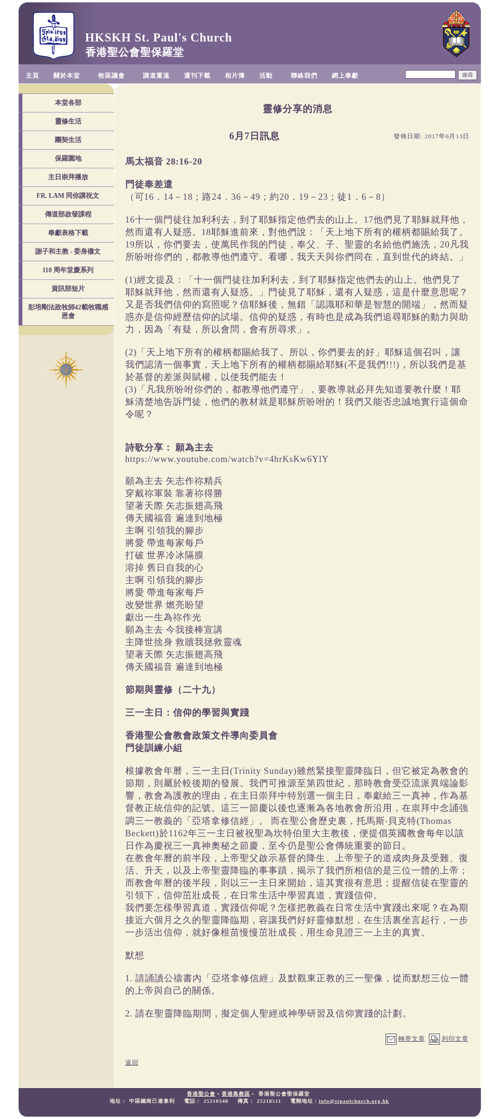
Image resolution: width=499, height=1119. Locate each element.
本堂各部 (68, 102)
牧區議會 (111, 75)
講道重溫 (156, 75)
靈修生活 (68, 121)
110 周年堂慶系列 (68, 270)
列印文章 (455, 1038)
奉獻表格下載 (68, 232)
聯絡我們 (304, 75)
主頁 (32, 75)
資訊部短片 (68, 288)
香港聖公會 (201, 1094)
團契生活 (68, 140)
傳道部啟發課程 (68, 214)
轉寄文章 (411, 1038)
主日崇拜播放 (68, 177)
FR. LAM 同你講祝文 (68, 195)
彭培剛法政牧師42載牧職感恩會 (68, 311)
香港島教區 (236, 1094)
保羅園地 (68, 158)
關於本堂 (66, 75)
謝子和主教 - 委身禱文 (68, 251)
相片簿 (235, 75)
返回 (132, 1062)
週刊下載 (197, 75)
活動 (266, 75)
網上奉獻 (345, 75)
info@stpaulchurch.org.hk (354, 1101)
